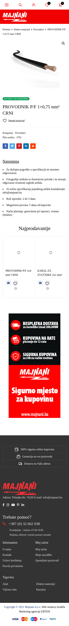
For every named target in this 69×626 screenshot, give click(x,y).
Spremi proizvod (47, 5)
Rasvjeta (41, 589)
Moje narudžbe (43, 554)
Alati (5, 583)
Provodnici (38, 29)
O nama (7, 549)
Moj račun (41, 549)
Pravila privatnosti (13, 566)
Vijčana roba (10, 589)
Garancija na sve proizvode (37, 456)
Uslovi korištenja (12, 560)
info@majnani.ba (12, 192)
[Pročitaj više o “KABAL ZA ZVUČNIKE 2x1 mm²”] (40, 283)
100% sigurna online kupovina (37, 449)
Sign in (33, 5)
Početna (6, 29)
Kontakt (7, 554)
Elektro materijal (22, 29)
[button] (63, 43)
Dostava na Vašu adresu (37, 463)
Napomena (11, 161)
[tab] (11, 161)
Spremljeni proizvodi (47, 560)
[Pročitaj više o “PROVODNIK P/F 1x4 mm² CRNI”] (8, 283)
